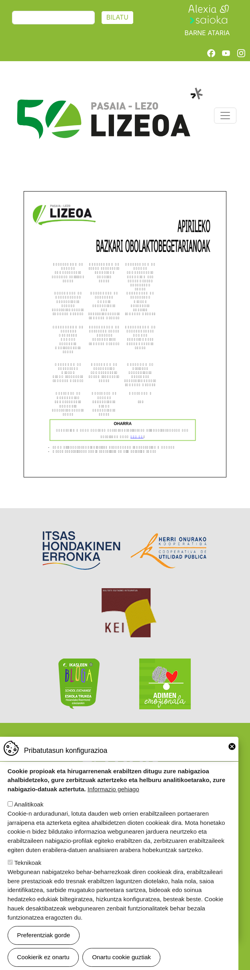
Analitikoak (28, 805)
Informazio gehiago (113, 789)
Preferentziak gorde (43, 935)
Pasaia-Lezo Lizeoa (109, 92)
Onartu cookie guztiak (121, 957)
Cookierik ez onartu (43, 957)
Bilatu (117, 17)
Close (232, 747)
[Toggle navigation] (225, 116)
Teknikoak (28, 863)
